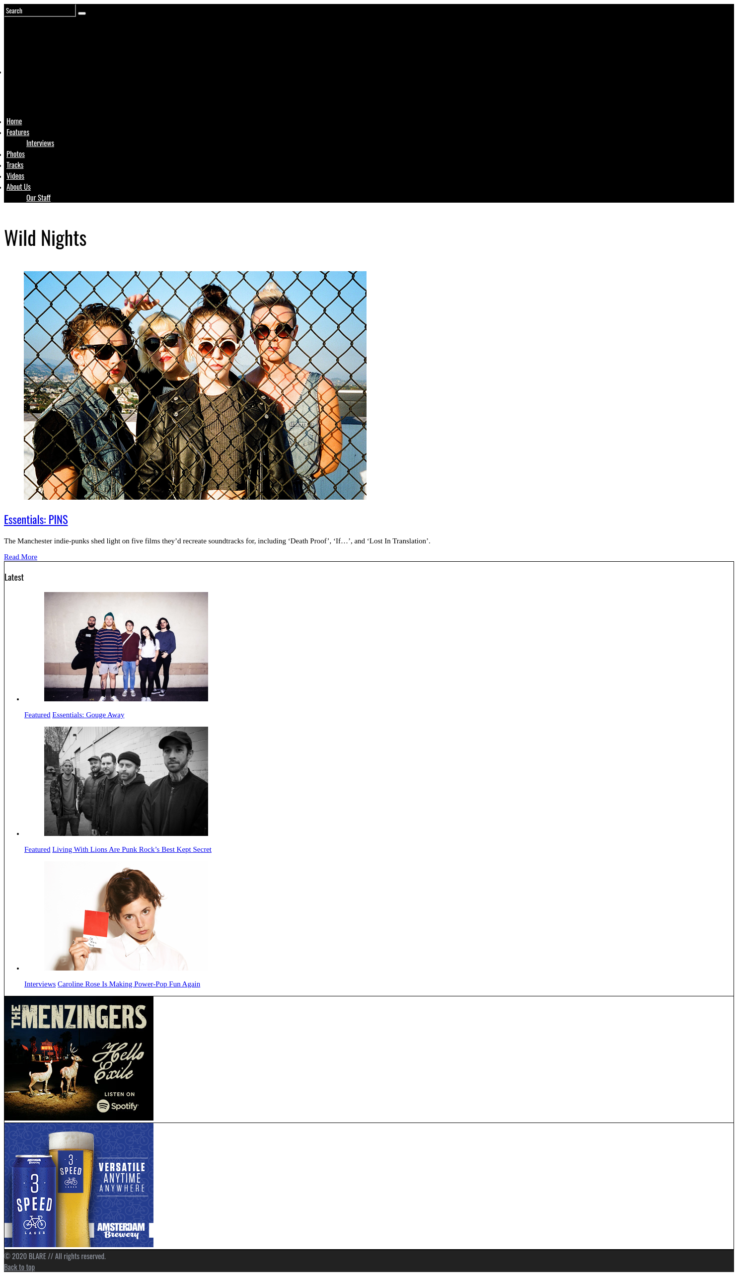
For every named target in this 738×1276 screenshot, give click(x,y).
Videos (15, 175)
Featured (37, 715)
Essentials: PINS (36, 519)
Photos (15, 153)
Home (14, 120)
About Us (18, 186)
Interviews (40, 142)
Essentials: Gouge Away (88, 715)
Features (17, 131)
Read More (20, 557)
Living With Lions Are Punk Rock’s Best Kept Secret (132, 849)
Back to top (19, 1266)
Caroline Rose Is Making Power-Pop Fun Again (129, 984)
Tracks (14, 164)
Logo (31, 90)
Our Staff (38, 197)
